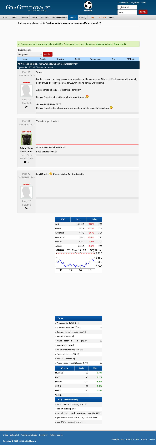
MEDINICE (59, 373)
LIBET (57, 377)
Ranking (82, 17)
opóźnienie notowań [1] (65, 345)
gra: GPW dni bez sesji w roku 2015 (71, 422)
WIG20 (58, 228)
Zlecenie (24, 17)
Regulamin (43, 435)
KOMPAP (58, 382)
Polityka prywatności (29, 435)
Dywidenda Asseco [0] (65, 359)
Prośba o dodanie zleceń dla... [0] (71, 341)
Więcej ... (58, 395)
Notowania (45, 17)
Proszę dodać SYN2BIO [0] (67, 323)
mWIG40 (58, 242)
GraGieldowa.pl (24, 23)
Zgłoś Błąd (14, 435)
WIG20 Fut (59, 233)
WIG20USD (60, 237)
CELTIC (58, 386)
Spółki (43, 59)
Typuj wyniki (120, 44)
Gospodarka (95, 59)
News (14, 17)
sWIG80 (58, 246)
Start (5, 17)
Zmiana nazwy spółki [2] (68, 327)
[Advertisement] (78, 33)
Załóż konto (123, 2)
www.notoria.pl (149, 439)
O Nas (5, 435)
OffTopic (131, 59)
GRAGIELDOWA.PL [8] (65, 336)
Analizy (60, 59)
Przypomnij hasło (138, 2)
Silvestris (26, 132)
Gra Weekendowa (59, 17)
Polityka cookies (56, 435)
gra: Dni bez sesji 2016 (66, 409)
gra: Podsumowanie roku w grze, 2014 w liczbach (77, 418)
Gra (113, 59)
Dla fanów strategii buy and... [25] (69, 350)
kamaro (26, 83)
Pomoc (112, 17)
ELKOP (58, 390)
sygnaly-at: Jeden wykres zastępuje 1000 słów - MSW (78, 413)
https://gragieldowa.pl (46, 152)
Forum (73, 17)
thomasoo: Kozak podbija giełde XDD (72, 404)
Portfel (34, 17)
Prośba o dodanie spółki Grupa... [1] (72, 363)
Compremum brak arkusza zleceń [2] (71, 332)
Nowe (25, 59)
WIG (57, 224)
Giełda (78, 59)
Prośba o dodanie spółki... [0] (67, 354)
